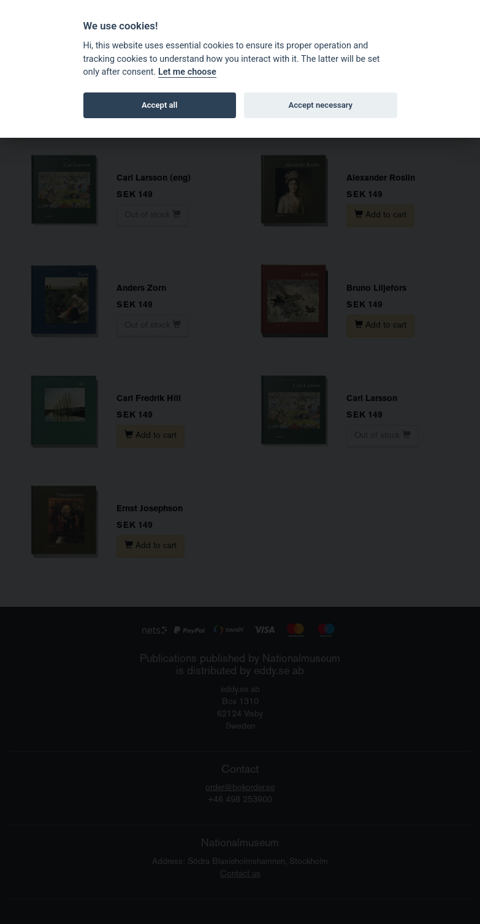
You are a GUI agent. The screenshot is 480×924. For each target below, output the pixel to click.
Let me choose (187, 72)
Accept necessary (320, 105)
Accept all (159, 105)
